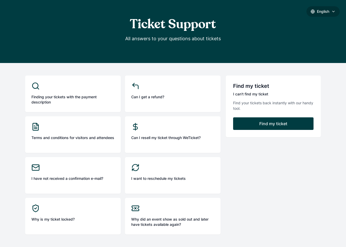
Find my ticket (273, 123)
